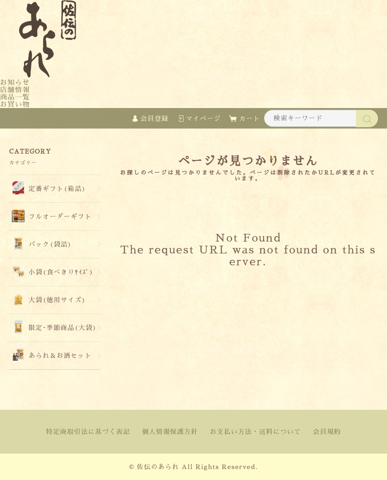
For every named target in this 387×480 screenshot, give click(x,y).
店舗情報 (15, 89)
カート (249, 118)
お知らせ (15, 82)
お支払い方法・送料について (255, 431)
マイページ (203, 118)
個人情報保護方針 (170, 431)
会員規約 (327, 431)
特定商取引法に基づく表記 (88, 431)
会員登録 (155, 118)
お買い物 (15, 104)
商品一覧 (15, 96)
